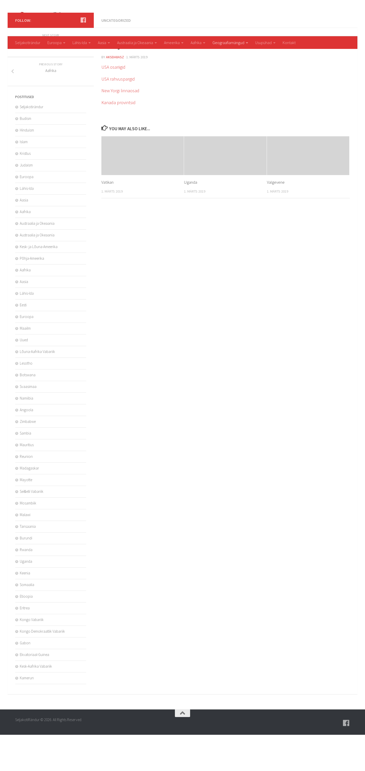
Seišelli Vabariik (31, 527)
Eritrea (25, 644)
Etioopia (26, 632)
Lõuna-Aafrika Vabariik (37, 387)
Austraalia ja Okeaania (135, 42)
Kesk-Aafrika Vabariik (36, 702)
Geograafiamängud (228, 42)
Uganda (190, 218)
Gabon (25, 679)
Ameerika (172, 42)
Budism (25, 154)
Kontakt (289, 42)
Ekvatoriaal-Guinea (34, 690)
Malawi (25, 551)
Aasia (102, 42)
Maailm (25, 364)
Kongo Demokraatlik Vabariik (42, 667)
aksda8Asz (115, 93)
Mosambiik (28, 539)
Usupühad (263, 42)
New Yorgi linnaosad (120, 127)
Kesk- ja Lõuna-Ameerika (39, 282)
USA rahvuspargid (118, 115)
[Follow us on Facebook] (83, 56)
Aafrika (196, 42)
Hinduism (27, 166)
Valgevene (276, 218)
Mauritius (27, 481)
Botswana (27, 411)
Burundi (26, 574)
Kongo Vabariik (32, 655)
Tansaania (28, 562)
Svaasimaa (28, 422)
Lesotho (26, 399)
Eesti (23, 341)
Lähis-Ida (79, 42)
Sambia (25, 469)
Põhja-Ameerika (32, 294)
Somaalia (27, 620)
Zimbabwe (28, 457)
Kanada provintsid (118, 139)
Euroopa (54, 42)
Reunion (26, 492)
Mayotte (26, 516)
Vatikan (107, 218)
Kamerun (27, 714)
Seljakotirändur (27, 42)
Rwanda (26, 586)
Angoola (26, 446)
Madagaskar (29, 504)
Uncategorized (116, 56)
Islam (24, 178)
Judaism (26, 201)
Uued (24, 376)
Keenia (25, 609)
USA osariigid (113, 103)
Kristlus (25, 189)
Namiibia (26, 434)
